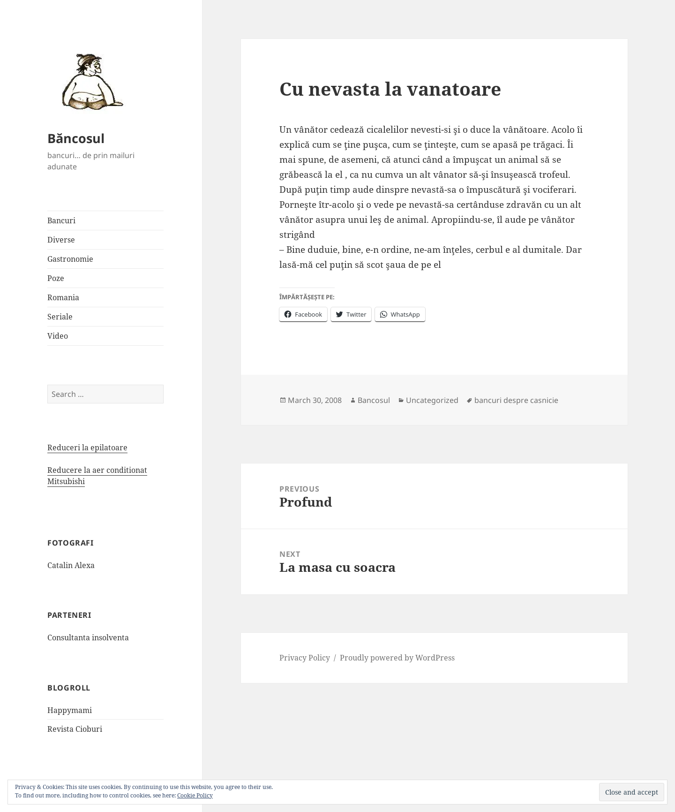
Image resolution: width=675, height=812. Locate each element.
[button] (89, 81)
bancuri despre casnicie (516, 400)
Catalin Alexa (71, 565)
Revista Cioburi (74, 729)
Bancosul (374, 400)
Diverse (61, 240)
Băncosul (76, 138)
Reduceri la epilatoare (87, 447)
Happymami (69, 710)
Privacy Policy (304, 658)
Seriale (60, 316)
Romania (63, 297)
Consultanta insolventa (88, 637)
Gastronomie (70, 259)
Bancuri (61, 220)
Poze (55, 278)
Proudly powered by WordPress (397, 658)
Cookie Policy (195, 795)
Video (57, 336)
